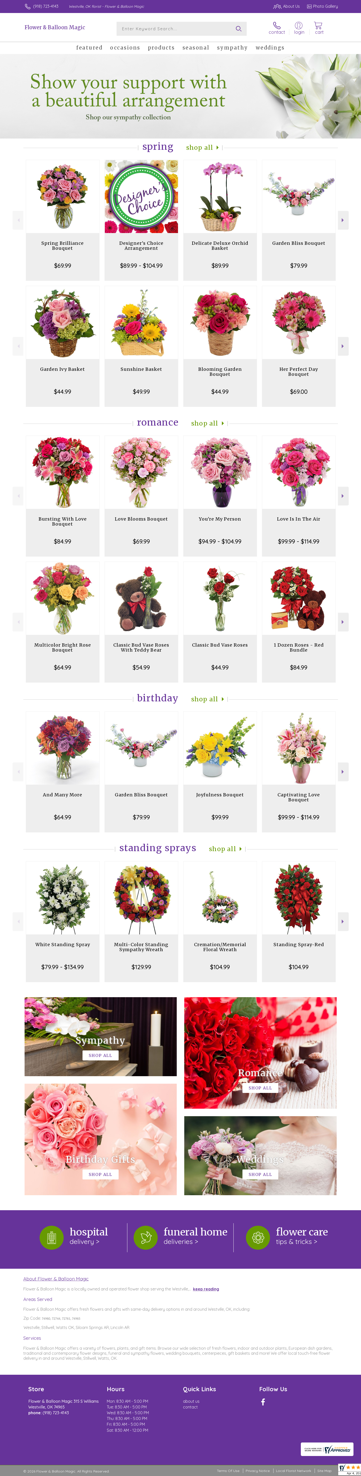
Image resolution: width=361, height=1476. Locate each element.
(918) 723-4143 (45, 6)
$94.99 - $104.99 (220, 541)
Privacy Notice (258, 1470)
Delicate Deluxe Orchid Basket (220, 245)
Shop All (199, 148)
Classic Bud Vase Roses (220, 645)
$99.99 (220, 817)
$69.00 (299, 391)
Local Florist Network (293, 1470)
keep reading (206, 1288)
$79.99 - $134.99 (62, 967)
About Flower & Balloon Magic (56, 1279)
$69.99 (62, 265)
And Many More (62, 795)
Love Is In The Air (298, 519)
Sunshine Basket (141, 369)
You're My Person (220, 519)
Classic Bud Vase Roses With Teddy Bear (141, 647)
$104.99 (220, 967)
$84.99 (62, 541)
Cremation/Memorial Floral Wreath (220, 947)
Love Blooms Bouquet (141, 519)
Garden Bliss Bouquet (298, 243)
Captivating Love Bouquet (299, 797)
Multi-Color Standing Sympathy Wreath (141, 947)
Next (343, 220)
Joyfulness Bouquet (220, 795)
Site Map (324, 1470)
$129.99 (141, 967)
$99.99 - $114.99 (298, 541)
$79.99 (298, 265)
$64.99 (62, 667)
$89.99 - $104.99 (141, 265)
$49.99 (141, 391)
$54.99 (141, 667)
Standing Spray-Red (299, 944)
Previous (18, 220)
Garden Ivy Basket (62, 369)
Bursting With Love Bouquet (63, 521)
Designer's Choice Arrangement (141, 245)
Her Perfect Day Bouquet (299, 371)
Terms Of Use (228, 1470)
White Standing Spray (62, 944)
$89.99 (220, 265)
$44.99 (62, 391)
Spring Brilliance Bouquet (62, 245)
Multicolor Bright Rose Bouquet (62, 647)
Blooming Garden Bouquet (220, 371)
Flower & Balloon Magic (55, 27)
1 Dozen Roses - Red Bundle (299, 647)
